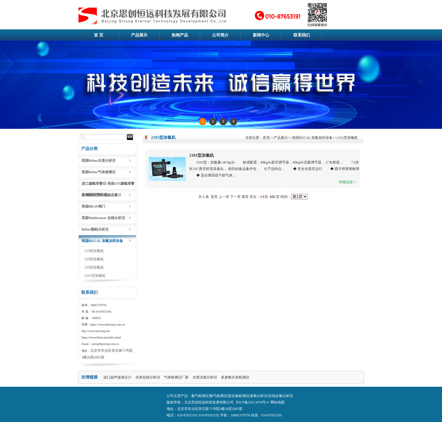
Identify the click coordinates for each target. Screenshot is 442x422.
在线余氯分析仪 (280, 396)
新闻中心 (261, 35)
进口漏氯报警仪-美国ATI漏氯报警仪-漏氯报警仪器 (108, 185)
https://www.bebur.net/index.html (101, 337)
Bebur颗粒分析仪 (95, 229)
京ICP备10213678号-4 (252, 402)
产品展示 (139, 35)
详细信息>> (348, 182)
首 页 (98, 35)
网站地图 (277, 402)
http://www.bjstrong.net (95, 331)
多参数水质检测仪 (235, 377)
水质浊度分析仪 (204, 377)
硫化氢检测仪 (238, 396)
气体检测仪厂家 (176, 377)
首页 (266, 138)
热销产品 (180, 35)
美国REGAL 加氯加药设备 (102, 241)
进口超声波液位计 (117, 377)
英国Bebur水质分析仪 (99, 161)
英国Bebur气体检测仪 (99, 172)
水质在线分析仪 (147, 377)
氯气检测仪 (218, 396)
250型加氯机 (94, 267)
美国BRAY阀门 (93, 206)
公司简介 (220, 35)
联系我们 (301, 35)
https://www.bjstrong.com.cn (107, 324)
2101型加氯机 (95, 275)
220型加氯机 (94, 259)
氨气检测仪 (200, 396)
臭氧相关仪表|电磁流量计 (101, 195)
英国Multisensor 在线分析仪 (103, 218)
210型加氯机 (94, 251)
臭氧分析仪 (258, 396)
